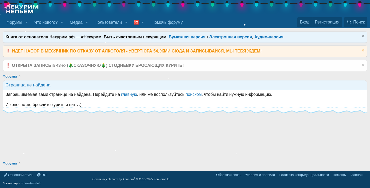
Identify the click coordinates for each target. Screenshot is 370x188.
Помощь (339, 175)
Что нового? (45, 22)
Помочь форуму (167, 22)
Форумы (14, 22)
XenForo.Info (33, 183)
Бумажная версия (187, 37)
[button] (26, 22)
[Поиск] (355, 22)
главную (129, 94)
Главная (356, 175)
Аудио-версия (269, 37)
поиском (194, 94)
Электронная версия (230, 37)
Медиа (76, 22)
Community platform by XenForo (131, 179)
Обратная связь (228, 175)
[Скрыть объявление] (362, 37)
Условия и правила (260, 175)
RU (41, 175)
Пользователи (108, 22)
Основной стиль (18, 175)
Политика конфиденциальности (304, 175)
